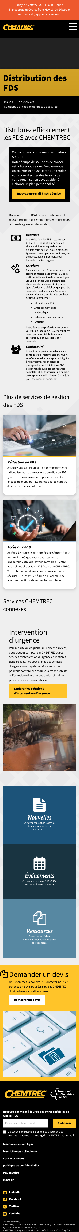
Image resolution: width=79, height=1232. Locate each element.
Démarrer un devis (27, 1000)
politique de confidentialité (21, 1165)
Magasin (8, 1180)
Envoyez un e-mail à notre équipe (38, 194)
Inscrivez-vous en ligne (18, 1144)
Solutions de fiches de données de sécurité (31, 107)
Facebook (15, 1199)
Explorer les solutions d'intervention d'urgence (32, 691)
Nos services (26, 102)
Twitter (14, 1206)
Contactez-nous (13, 1159)
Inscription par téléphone (20, 1151)
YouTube (14, 1213)
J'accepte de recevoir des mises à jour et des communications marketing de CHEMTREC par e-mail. (41, 1133)
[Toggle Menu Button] (73, 26)
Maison (8, 102)
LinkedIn (14, 1192)
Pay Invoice (11, 1173)
